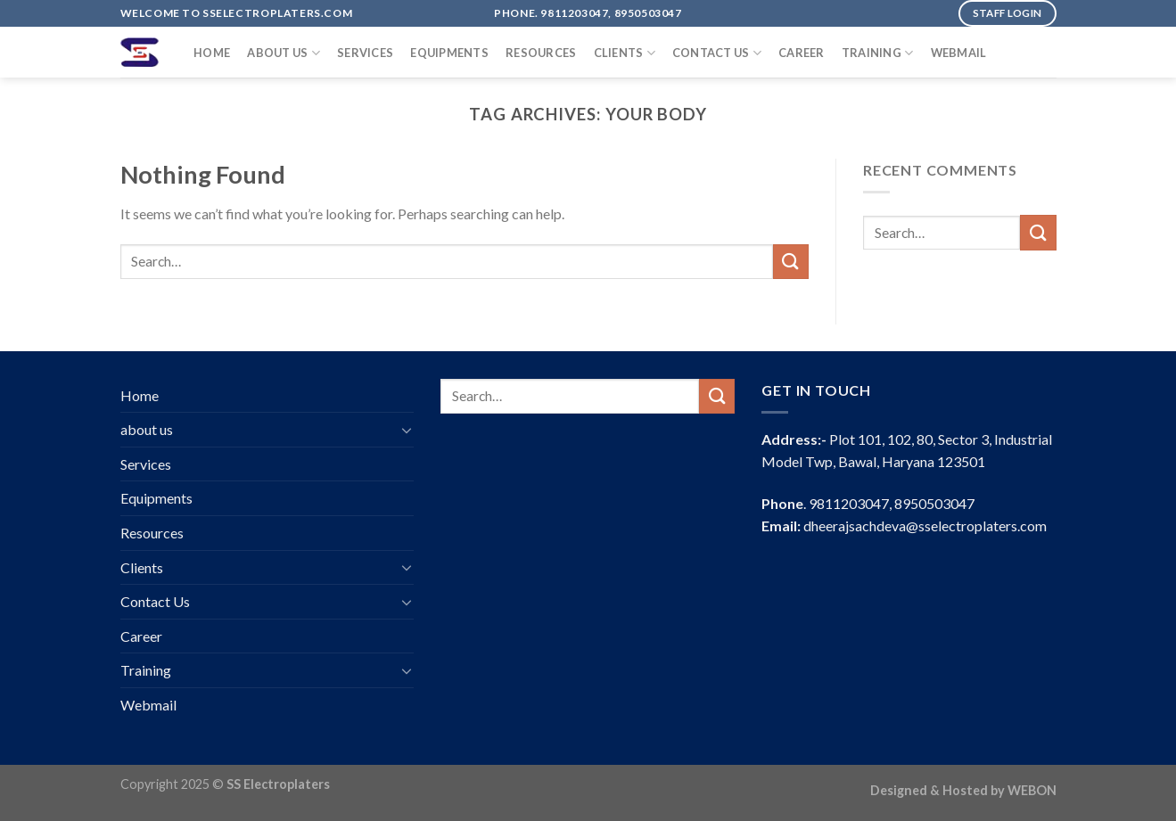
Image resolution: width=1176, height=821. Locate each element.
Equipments (449, 52)
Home (211, 52)
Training (878, 53)
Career (801, 52)
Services (365, 52)
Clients (624, 53)
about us (283, 53)
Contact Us (716, 53)
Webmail (959, 52)
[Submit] (791, 261)
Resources (541, 52)
